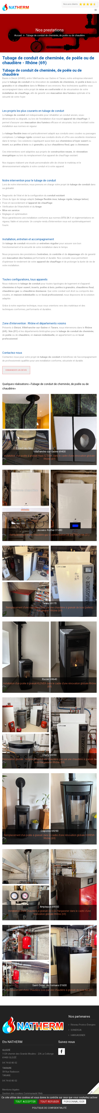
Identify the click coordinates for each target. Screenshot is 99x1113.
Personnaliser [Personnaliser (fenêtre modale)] (74, 1101)
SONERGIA (76, 1030)
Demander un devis (16, 370)
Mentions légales (10, 1089)
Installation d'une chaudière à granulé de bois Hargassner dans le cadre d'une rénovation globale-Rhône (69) (49, 912)
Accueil (18, 35)
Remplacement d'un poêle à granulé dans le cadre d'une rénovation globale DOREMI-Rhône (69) (49, 837)
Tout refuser (49, 1101)
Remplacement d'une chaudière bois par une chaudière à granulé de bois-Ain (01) (49, 989)
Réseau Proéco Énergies (83, 1024)
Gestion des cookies (12, 1093)
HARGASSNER (78, 1035)
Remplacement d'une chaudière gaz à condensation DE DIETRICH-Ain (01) (49, 534)
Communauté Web (33, 1093)
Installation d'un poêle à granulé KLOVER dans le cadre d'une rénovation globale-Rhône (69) (49, 685)
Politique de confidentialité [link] (49, 1108)
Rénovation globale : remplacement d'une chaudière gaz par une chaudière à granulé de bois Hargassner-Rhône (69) (49, 761)
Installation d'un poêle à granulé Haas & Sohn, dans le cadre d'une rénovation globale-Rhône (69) (49, 457)
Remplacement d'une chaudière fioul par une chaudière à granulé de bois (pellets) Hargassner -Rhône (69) (49, 609)
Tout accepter (26, 1101)
